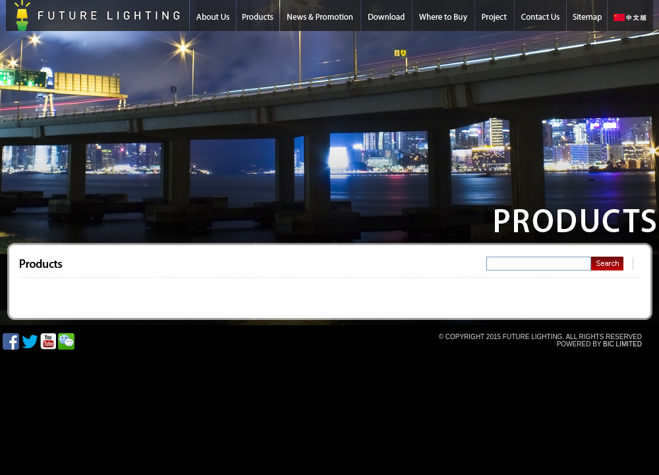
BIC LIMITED (622, 344)
